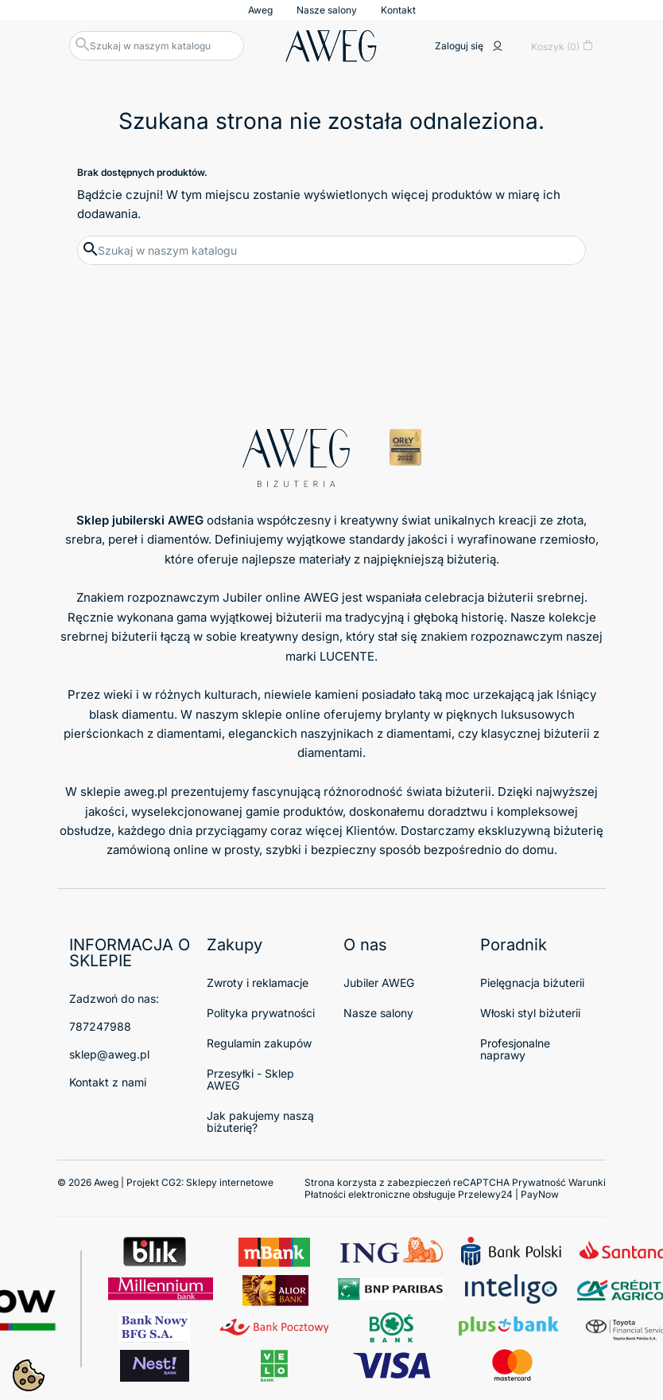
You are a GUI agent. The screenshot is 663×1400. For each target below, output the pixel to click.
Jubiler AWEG (378, 982)
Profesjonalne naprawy (515, 1049)
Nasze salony (327, 10)
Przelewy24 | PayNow (508, 1194)
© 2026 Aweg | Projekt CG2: (165, 1182)
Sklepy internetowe (229, 1182)
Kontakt (398, 10)
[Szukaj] (156, 45)
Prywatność (539, 1182)
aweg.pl (146, 791)
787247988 (100, 1026)
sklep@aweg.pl (109, 1054)
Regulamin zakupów (259, 1043)
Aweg (260, 10)
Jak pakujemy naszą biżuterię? (260, 1121)
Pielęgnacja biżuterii (532, 982)
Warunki (587, 1182)
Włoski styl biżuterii (530, 1013)
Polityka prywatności (261, 1013)
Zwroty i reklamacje (257, 982)
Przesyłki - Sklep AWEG (250, 1079)
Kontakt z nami (107, 1082)
